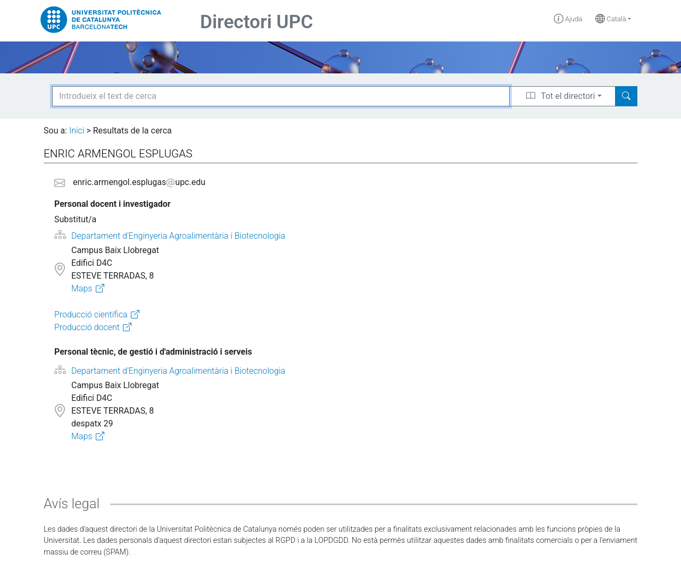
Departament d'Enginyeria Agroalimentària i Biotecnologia (178, 236)
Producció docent (87, 327)
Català (610, 18)
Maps (81, 288)
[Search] (626, 96)
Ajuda (568, 18)
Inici (76, 130)
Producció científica (91, 314)
